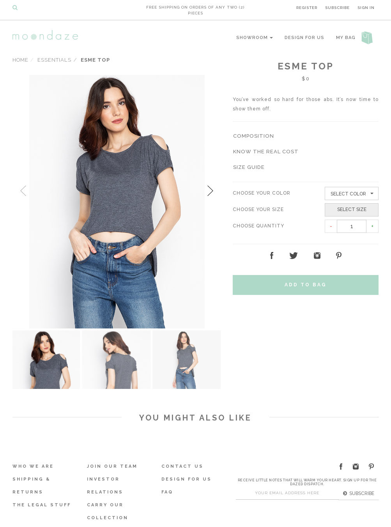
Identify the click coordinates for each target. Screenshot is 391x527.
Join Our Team (112, 465)
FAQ (167, 490)
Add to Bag (306, 283)
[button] (253, 135)
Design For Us (304, 36)
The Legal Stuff (41, 503)
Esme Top (95, 59)
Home (20, 59)
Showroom (254, 36)
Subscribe (337, 7)
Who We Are (33, 465)
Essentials (54, 59)
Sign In (366, 7)
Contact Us (182, 465)
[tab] (305, 135)
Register (306, 7)
